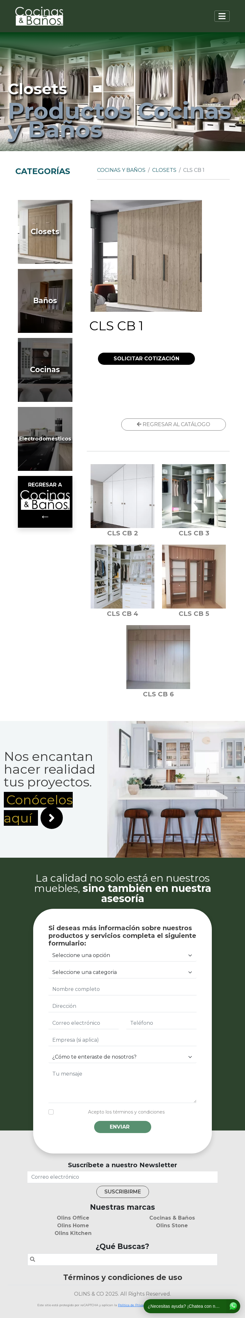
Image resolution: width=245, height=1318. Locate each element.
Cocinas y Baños (121, 170)
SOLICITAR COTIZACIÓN (146, 359)
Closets (164, 170)
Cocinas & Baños (172, 1218)
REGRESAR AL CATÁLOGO (173, 424)
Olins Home (73, 1225)
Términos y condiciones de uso (122, 1277)
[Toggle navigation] (222, 16)
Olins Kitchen (73, 1233)
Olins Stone (172, 1225)
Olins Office (73, 1218)
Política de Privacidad (135, 1305)
